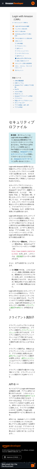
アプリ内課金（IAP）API (22, 105)
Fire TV (17, 89)
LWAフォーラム (19, 83)
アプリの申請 (18, 107)
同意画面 (19, 256)
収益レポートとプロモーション (24, 100)
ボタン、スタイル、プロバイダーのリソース (23, 67)
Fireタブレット (19, 94)
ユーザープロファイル (23, 53)
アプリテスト (18, 98)
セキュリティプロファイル (24, 58)
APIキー (19, 308)
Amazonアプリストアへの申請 (23, 96)
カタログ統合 (18, 91)
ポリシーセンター (20, 102)
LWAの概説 (20, 43)
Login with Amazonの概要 (22, 26)
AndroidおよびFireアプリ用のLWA (23, 35)
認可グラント (20, 56)
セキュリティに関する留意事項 (23, 63)
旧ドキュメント (19, 70)
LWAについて (18, 41)
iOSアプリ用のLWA (20, 31)
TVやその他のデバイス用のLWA (23, 38)
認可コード (20, 48)
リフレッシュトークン (23, 51)
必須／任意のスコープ (23, 61)
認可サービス (30, 396)
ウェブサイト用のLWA (21, 29)
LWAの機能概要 (19, 80)
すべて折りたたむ (16, 22)
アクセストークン (21, 46)
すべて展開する (24, 22)
